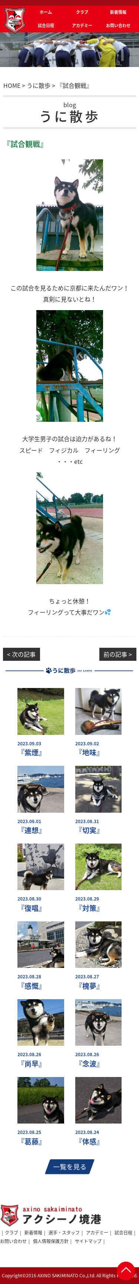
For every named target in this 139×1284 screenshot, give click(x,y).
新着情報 (33, 1232)
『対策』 (89, 908)
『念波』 (89, 1063)
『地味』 (89, 752)
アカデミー (97, 1232)
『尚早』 (31, 1063)
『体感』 (89, 1141)
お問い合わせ (13, 1241)
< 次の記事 (21, 654)
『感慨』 (31, 986)
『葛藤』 (31, 1141)
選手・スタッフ (64, 1232)
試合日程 (123, 1232)
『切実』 (89, 830)
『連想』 (31, 830)
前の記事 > (117, 654)
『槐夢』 (89, 986)
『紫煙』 (31, 752)
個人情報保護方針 (51, 1241)
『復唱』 (31, 908)
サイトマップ (88, 1241)
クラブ (11, 1232)
